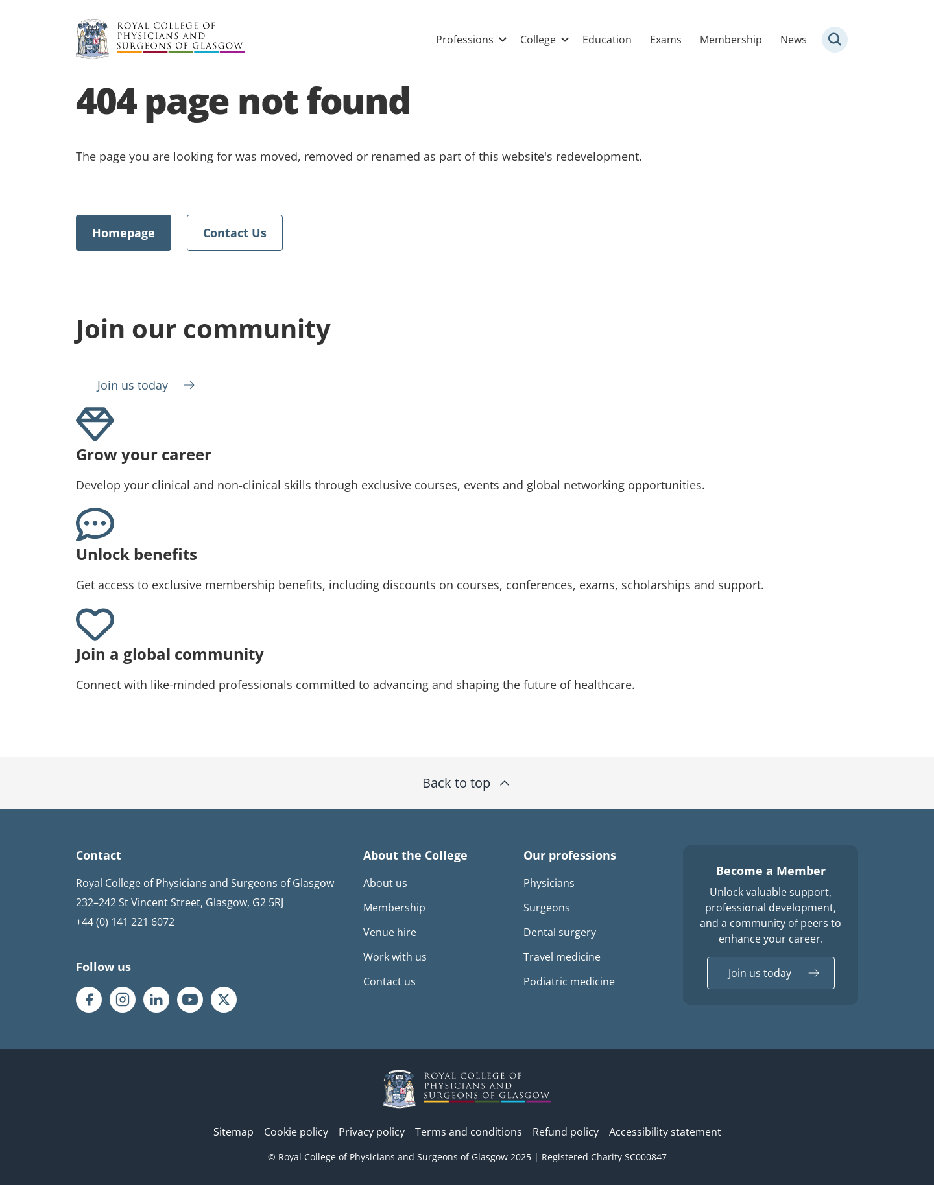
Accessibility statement (665, 1132)
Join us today (132, 385)
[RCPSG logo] (467, 1089)
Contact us (389, 981)
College (538, 39)
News (793, 39)
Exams (666, 39)
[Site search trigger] (835, 40)
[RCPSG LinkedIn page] (156, 1000)
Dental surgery (559, 932)
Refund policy (566, 1132)
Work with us (395, 957)
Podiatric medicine (569, 981)
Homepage (123, 233)
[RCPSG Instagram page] (123, 1000)
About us (385, 883)
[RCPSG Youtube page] (190, 1000)
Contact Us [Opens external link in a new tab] (235, 233)
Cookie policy (296, 1132)
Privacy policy (372, 1132)
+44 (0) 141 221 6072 (125, 922)
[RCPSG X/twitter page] (224, 1000)
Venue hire (389, 932)
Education (607, 39)
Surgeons (546, 907)
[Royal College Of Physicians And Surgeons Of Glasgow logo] (160, 39)
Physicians (549, 883)
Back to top (467, 783)
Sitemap (233, 1132)
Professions (465, 39)
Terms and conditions (468, 1132)
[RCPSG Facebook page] (89, 1000)
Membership (731, 39)
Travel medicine (562, 957)
